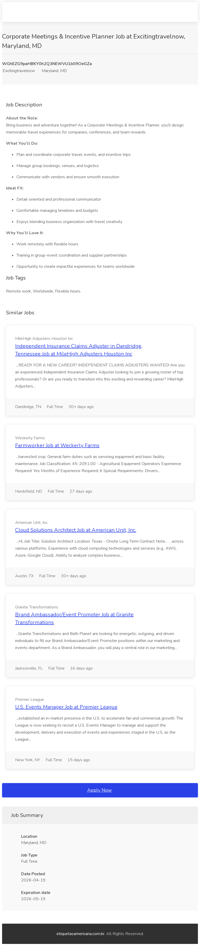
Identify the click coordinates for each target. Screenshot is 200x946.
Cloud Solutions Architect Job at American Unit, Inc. (75, 530)
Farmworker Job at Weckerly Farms (57, 445)
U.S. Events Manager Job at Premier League (66, 706)
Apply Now (99, 790)
